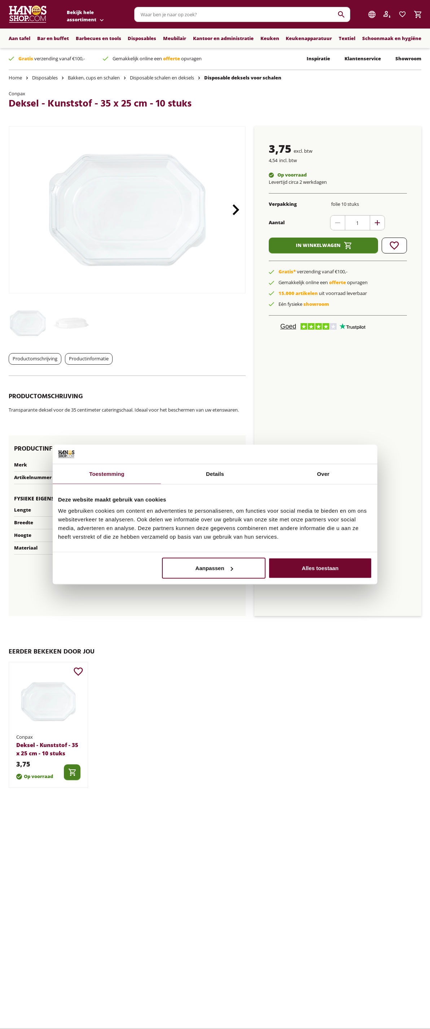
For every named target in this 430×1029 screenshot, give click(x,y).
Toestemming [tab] (106, 473)
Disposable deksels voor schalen (242, 77)
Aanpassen (214, 568)
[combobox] (242, 14)
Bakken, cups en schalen (94, 77)
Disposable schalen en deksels (162, 77)
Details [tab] (215, 473)
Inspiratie (318, 58)
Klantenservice (363, 58)
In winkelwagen (323, 245)
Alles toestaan (320, 568)
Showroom (408, 58)
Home (15, 77)
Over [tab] (323, 473)
